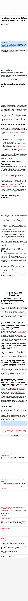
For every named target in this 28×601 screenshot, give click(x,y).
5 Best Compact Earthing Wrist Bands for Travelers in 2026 (13, 508)
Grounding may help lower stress (15, 139)
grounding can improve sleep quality (17, 233)
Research (3, 127)
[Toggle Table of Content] (18, 80)
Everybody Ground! (7, 556)
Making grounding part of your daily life (9, 186)
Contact (3, 533)
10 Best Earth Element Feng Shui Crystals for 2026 (13, 480)
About (2, 530)
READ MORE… (3, 552)
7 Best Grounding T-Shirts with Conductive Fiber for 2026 (13, 454)
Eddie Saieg (6, 24)
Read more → (4, 461)
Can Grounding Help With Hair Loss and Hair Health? (21, 431)
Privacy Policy (4, 535)
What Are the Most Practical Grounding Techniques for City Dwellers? (7, 431)
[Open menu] (14, 13)
